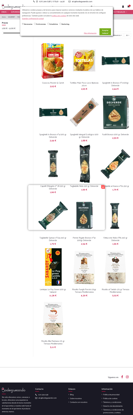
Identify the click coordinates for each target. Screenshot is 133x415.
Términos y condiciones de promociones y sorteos (113, 411)
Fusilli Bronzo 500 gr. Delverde (115, 134)
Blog (72, 394)
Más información (90, 33)
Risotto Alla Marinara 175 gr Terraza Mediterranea (53, 342)
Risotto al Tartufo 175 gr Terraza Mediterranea (115, 290)
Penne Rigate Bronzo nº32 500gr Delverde (84, 239)
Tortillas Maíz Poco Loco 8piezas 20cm (84, 84)
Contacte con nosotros (78, 402)
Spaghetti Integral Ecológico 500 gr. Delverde (84, 135)
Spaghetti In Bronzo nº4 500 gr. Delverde (53, 135)
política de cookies (59, 15)
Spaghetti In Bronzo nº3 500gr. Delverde (115, 84)
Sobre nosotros (76, 398)
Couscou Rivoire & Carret (53, 83)
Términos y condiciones (112, 402)
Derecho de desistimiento (113, 406)
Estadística (54, 24)
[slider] (2, 33)
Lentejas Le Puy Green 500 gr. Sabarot (53, 290)
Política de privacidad (111, 394)
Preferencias (41, 24)
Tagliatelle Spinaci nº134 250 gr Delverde (53, 239)
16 (127, 35)
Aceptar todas (105, 32)
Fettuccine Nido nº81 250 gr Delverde (115, 239)
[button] (5, 12)
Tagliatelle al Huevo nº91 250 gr (115, 186)
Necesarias (28, 24)
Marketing (65, 24)
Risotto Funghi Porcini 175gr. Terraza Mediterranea (84, 290)
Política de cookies (110, 398)
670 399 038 (43, 394)
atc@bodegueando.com (47, 397)
